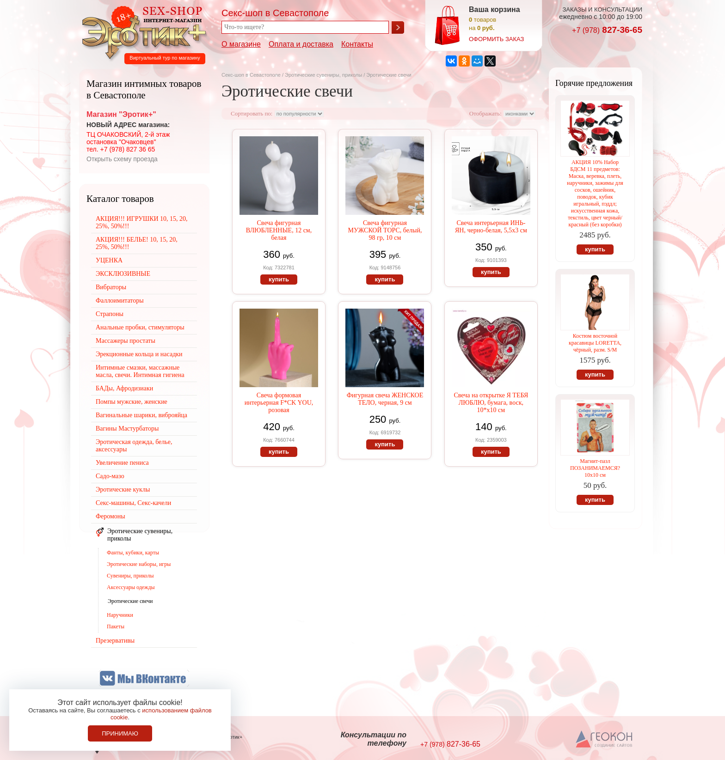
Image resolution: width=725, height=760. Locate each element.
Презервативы (115, 640)
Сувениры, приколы (130, 575)
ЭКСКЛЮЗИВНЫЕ (123, 273)
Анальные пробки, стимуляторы (140, 327)
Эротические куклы (123, 489)
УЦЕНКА (109, 260)
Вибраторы (111, 287)
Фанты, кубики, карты (133, 552)
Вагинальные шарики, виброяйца (141, 415)
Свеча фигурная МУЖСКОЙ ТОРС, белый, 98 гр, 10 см (385, 230)
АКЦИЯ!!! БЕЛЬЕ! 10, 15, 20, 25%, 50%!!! (137, 243)
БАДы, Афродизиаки (124, 388)
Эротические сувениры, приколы (323, 75)
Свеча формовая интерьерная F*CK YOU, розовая (279, 402)
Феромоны (110, 516)
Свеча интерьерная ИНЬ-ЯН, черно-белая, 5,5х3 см (491, 226)
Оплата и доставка (301, 44)
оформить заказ (496, 39)
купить (279, 279)
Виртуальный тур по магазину (164, 58)
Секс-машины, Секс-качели (133, 502)
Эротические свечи (130, 601)
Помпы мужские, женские (131, 401)
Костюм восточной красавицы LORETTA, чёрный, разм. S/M (595, 343)
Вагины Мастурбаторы (127, 428)
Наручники (120, 615)
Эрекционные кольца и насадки (139, 354)
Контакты (357, 44)
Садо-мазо (110, 476)
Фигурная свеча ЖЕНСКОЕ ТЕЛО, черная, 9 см (385, 399)
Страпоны (109, 313)
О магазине (241, 44)
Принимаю (120, 733)
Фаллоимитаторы (120, 300)
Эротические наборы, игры (139, 564)
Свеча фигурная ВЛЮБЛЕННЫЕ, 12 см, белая (279, 230)
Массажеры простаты (125, 340)
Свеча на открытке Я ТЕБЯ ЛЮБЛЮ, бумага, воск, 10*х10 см (491, 402)
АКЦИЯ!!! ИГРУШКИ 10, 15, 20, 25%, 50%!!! (142, 222)
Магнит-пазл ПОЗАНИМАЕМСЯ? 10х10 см (595, 468)
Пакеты (115, 626)
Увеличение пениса (122, 462)
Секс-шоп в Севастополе (251, 75)
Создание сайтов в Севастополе (604, 739)
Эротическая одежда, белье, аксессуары (134, 445)
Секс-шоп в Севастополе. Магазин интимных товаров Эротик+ (141, 31)
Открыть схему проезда (122, 159)
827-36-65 (607, 30)
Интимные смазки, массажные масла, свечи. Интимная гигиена (140, 371)
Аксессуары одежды (131, 587)
